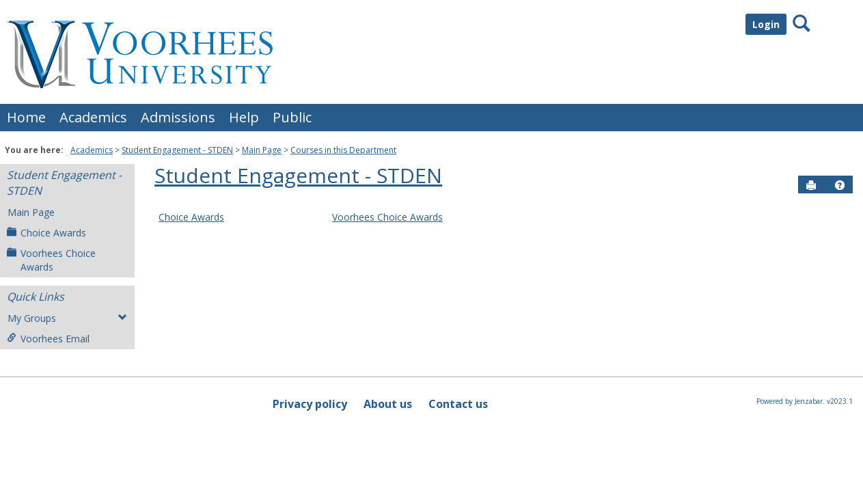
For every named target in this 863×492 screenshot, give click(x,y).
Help (244, 117)
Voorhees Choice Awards (51, 260)
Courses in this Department (343, 150)
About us (388, 403)
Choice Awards (46, 232)
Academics (93, 117)
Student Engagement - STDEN (177, 150)
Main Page (262, 150)
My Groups (67, 318)
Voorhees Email (48, 338)
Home (26, 117)
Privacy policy (310, 403)
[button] (840, 185)
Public (292, 117)
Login (766, 24)
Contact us (458, 403)
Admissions (178, 117)
